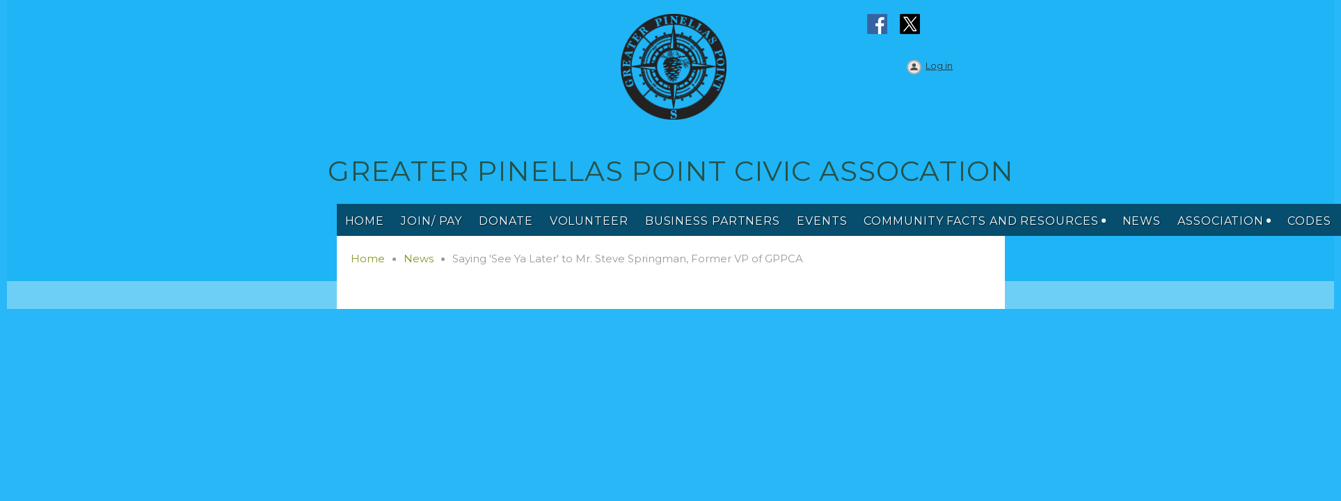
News (419, 258)
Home (368, 258)
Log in (939, 65)
